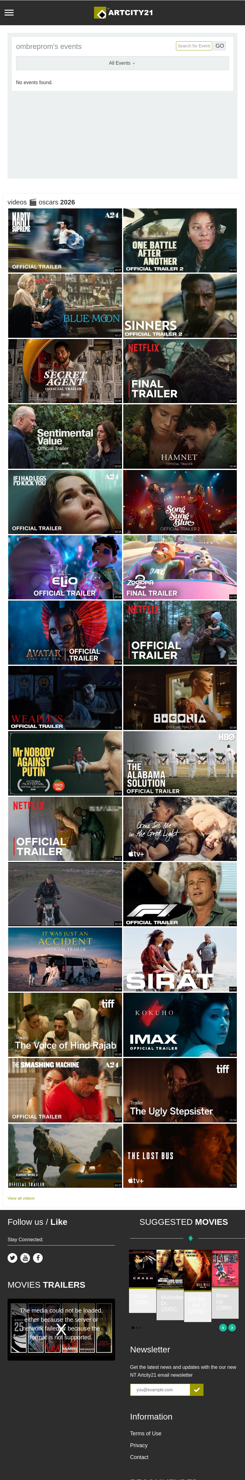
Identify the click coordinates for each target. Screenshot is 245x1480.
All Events (122, 63)
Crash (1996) (141, 1299)
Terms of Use (146, 1433)
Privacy (139, 1445)
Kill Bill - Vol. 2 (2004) (197, 1305)
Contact (139, 1457)
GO (220, 46)
